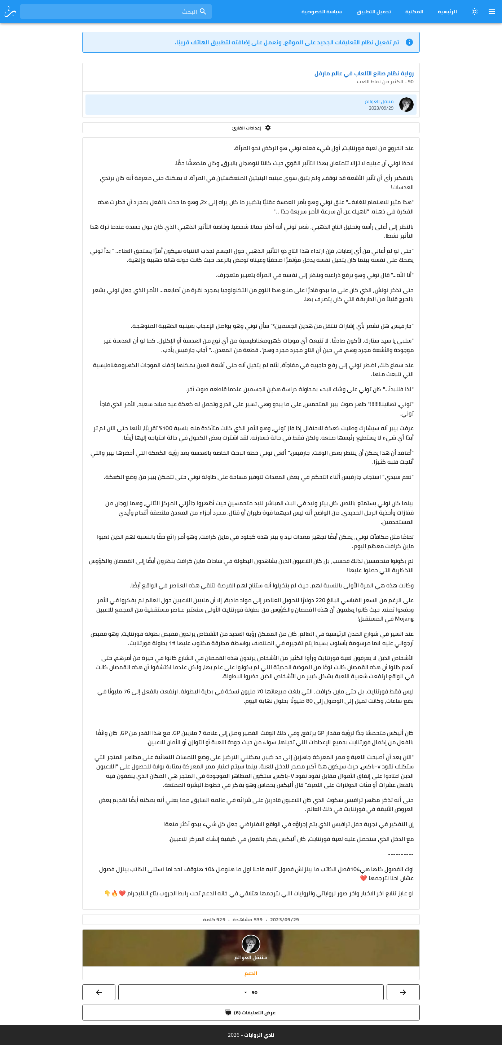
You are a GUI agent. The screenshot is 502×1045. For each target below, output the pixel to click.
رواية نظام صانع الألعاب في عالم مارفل (364, 73)
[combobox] (116, 11)
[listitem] (251, 104)
